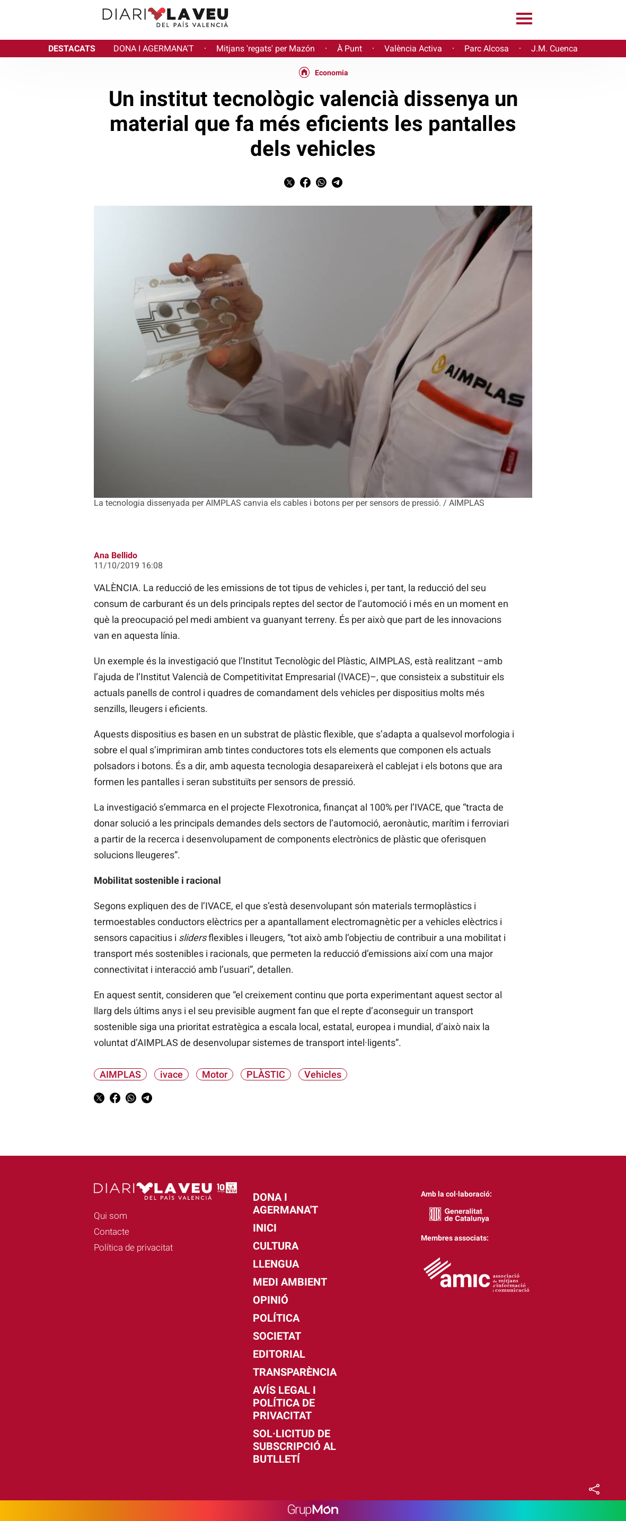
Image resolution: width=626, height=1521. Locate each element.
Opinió (270, 1300)
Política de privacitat (133, 1247)
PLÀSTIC (265, 1074)
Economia (331, 72)
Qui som (110, 1215)
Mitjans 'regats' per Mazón (265, 48)
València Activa (413, 48)
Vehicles (322, 1074)
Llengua (276, 1264)
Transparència (295, 1372)
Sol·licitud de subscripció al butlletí (294, 1446)
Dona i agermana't (285, 1203)
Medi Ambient (290, 1282)
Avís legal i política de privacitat (284, 1403)
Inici (265, 1227)
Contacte (111, 1231)
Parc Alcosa (486, 48)
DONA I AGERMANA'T (153, 48)
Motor (214, 1074)
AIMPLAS (120, 1074)
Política (276, 1318)
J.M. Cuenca (554, 48)
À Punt (349, 48)
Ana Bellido (115, 555)
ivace (171, 1074)
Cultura (275, 1245)
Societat (277, 1336)
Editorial (279, 1354)
